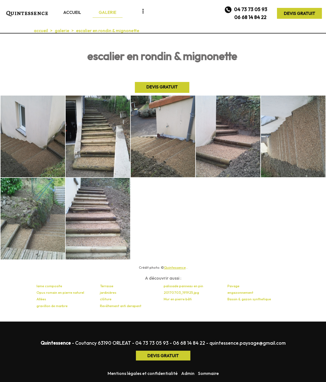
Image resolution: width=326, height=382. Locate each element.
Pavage (233, 286)
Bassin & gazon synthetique (249, 299)
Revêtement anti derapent (120, 306)
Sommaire (208, 373)
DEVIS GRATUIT (299, 13)
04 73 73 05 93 (152, 343)
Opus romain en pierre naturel (60, 292)
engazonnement (240, 292)
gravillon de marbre (52, 306)
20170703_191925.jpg (181, 292)
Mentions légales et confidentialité (143, 373)
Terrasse (106, 286)
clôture (105, 299)
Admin (187, 373)
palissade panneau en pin (183, 286)
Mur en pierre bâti (178, 299)
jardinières (108, 292)
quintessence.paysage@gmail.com (247, 343)
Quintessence (175, 267)
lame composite (49, 286)
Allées (41, 299)
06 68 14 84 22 (189, 343)
